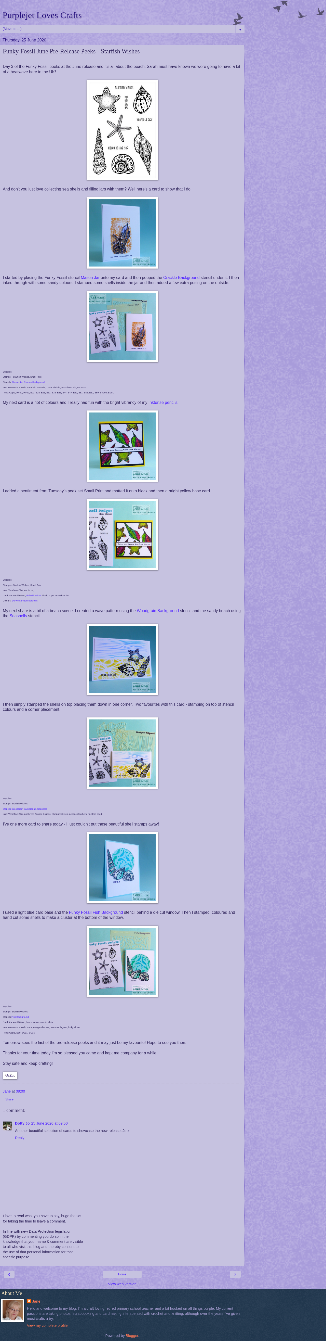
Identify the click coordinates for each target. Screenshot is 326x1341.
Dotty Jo (22, 1123)
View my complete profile (47, 1325)
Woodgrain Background (158, 611)
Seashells (18, 616)
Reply (19, 1138)
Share (9, 1099)
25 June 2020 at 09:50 (49, 1123)
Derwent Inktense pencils (25, 600)
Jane (36, 1301)
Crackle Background (181, 277)
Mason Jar (90, 277)
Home (122, 1274)
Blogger (132, 1336)
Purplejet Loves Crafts (42, 15)
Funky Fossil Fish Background (96, 912)
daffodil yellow (33, 595)
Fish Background (20, 1017)
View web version (122, 1284)
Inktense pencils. (163, 402)
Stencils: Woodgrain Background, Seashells (25, 809)
